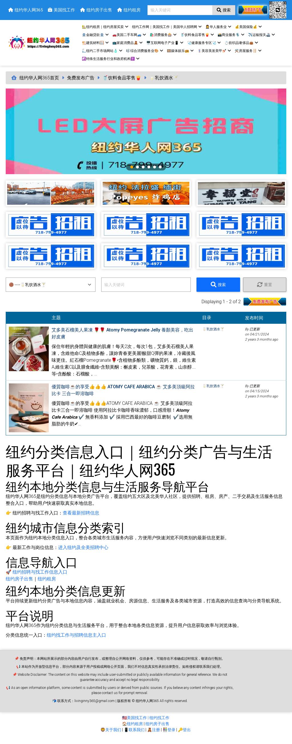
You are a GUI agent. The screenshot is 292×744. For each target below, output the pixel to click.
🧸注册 (153, 735)
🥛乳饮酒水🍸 (164, 83)
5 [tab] (154, 172)
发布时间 (256, 323)
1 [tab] (131, 172)
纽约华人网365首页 (39, 83)
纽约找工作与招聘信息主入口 (76, 640)
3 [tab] (143, 172)
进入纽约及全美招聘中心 (83, 552)
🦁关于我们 (110, 735)
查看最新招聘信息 (81, 518)
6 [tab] (160, 172)
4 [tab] (148, 172)
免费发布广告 (80, 83)
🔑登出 (184, 735)
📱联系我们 (134, 735)
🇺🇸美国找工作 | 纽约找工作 (145, 723)
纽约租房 (47, 584)
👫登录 (169, 735)
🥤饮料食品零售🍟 (121, 83)
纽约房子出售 (19, 584)
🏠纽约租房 (132, 729)
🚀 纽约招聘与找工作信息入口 (36, 577)
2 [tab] (137, 172)
